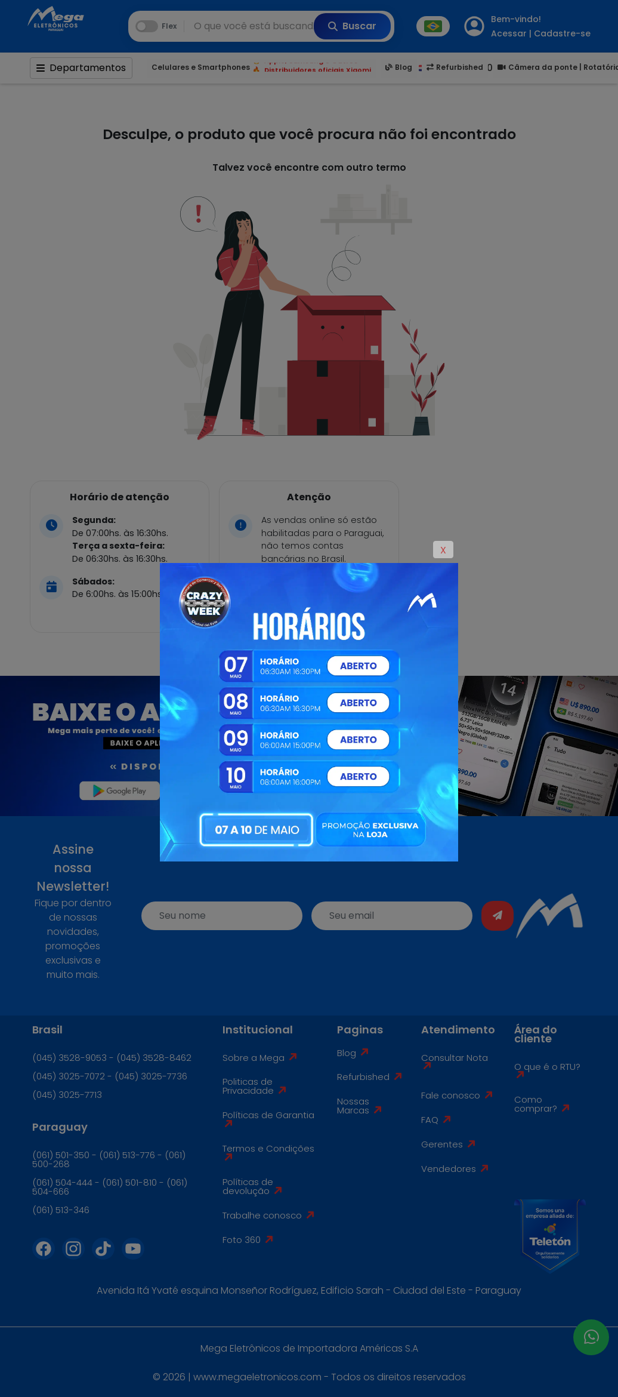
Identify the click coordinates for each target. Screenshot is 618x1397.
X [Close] (443, 550)
